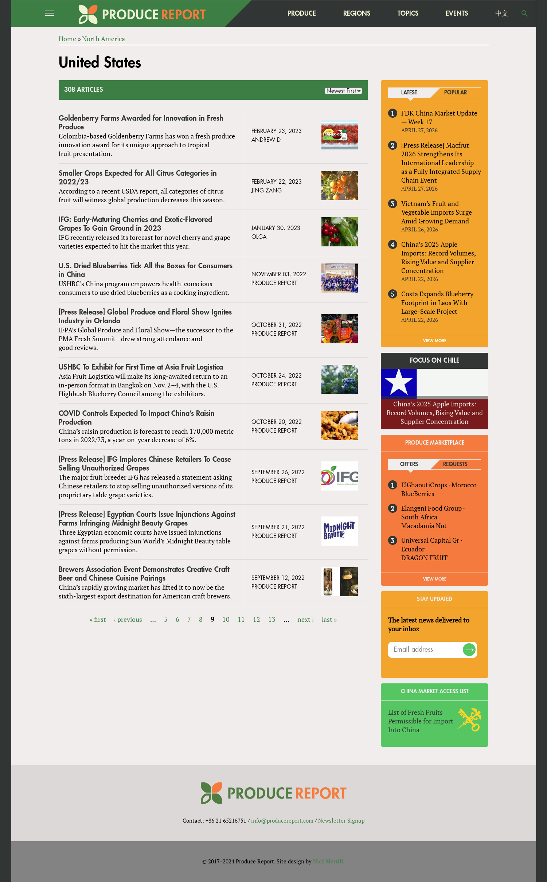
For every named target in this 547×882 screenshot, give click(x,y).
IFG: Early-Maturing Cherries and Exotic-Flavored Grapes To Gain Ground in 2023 (135, 224)
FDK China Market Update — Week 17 (439, 117)
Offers (409, 464)
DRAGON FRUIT (424, 557)
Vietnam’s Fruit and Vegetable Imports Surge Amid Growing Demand (436, 212)
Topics (408, 13)
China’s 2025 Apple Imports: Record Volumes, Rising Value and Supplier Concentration (438, 257)
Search (524, 13)
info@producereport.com (282, 820)
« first (98, 619)
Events (457, 13)
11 (241, 619)
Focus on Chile (435, 360)
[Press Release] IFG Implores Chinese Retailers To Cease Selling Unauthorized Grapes (145, 464)
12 (256, 619)
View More (434, 579)
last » (329, 619)
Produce (302, 13)
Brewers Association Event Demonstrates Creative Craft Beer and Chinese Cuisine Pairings (144, 574)
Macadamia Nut (424, 525)
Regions (356, 13)
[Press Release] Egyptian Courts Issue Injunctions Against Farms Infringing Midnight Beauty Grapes (147, 519)
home (255, 13)
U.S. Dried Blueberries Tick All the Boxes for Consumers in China (146, 270)
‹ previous (128, 619)
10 (226, 619)
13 (272, 619)
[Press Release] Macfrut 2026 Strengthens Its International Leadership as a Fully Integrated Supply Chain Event (441, 162)
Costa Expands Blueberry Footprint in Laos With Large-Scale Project (437, 302)
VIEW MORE (434, 341)
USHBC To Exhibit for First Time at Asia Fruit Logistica (141, 367)
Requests (455, 464)
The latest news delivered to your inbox (428, 624)
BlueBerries (417, 493)
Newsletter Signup (341, 820)
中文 (501, 13)
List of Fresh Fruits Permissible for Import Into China (420, 721)
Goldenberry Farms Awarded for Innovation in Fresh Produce (141, 122)
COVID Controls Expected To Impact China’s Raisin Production (137, 418)
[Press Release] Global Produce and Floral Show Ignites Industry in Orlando (145, 316)
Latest (409, 92)
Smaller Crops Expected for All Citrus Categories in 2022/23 (138, 177)
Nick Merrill (328, 861)
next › (305, 619)
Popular (455, 92)
